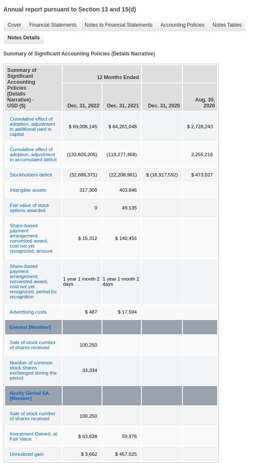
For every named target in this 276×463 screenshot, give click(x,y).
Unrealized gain (27, 454)
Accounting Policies (180, 25)
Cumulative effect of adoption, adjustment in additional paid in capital (32, 126)
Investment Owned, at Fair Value (33, 436)
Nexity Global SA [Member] (29, 396)
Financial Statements (51, 25)
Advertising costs (28, 311)
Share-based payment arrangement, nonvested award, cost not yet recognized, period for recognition (33, 281)
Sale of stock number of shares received (32, 345)
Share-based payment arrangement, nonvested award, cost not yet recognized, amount (31, 238)
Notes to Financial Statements (116, 25)
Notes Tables (225, 25)
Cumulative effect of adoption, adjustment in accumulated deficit (33, 154)
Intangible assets (28, 190)
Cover (12, 25)
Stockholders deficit (31, 174)
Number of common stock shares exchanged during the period (33, 370)
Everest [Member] (30, 327)
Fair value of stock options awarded (29, 208)
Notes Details (21, 38)
